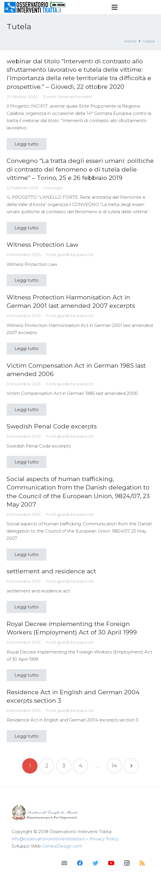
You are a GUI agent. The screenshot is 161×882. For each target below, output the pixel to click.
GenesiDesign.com (62, 846)
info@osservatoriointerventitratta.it (48, 839)
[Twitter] (95, 863)
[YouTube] (111, 863)
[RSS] (142, 863)
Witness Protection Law (42, 244)
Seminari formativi (74, 96)
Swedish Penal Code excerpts (52, 426)
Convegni (53, 187)
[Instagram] (126, 863)
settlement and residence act (51, 571)
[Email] (64, 863)
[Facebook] (80, 863)
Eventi (49, 96)
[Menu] (114, 7)
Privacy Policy (104, 839)
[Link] (35, 7)
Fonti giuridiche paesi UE (70, 254)
